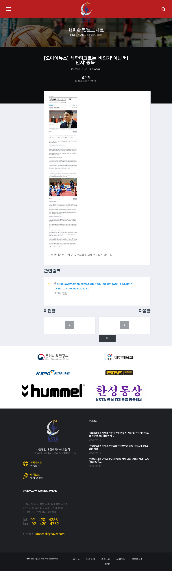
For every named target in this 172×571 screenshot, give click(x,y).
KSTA (28, 559)
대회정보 (120, 559)
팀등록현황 (137, 559)
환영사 (76, 559)
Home (72, 35)
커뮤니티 (81, 35)
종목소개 (105, 559)
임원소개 (90, 559)
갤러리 (108, 564)
